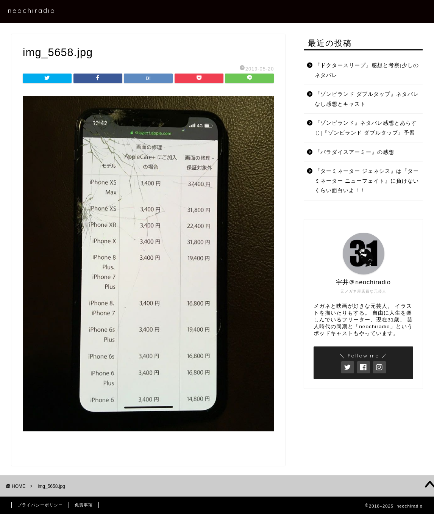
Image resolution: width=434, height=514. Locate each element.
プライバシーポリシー (40, 505)
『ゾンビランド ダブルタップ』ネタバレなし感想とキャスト (367, 99)
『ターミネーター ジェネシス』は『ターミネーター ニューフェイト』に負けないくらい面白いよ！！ (367, 180)
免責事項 (84, 505)
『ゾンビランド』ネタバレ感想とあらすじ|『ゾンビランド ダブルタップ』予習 (366, 128)
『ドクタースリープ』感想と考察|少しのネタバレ (367, 70)
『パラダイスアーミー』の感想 (354, 152)
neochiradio (32, 10)
